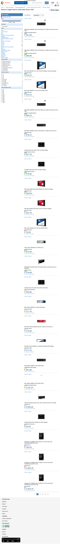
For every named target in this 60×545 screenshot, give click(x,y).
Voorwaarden (5, 536)
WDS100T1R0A (28, 210)
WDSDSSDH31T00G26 (29, 152)
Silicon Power (4, 51)
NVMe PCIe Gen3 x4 (6, 61)
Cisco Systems (4, 31)
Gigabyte (3, 36)
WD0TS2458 (27, 444)
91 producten (27, 15)
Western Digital (46, 7)
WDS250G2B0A (28, 229)
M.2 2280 (3, 81)
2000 (2, 95)
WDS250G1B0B (28, 309)
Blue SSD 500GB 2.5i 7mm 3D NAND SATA (36, 90)
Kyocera (3, 43)
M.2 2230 (3, 80)
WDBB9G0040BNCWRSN (30, 385)
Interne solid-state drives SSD (34, 7)
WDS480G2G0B (28, 249)
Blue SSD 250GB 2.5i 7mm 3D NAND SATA (36, 228)
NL (55, 5)
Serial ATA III (4, 70)
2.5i (2, 76)
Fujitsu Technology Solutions (7, 35)
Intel (2, 39)
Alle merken (5, 520)
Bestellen (4, 501)
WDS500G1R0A (28, 191)
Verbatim (3, 56)
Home (2, 7)
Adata (2, 30)
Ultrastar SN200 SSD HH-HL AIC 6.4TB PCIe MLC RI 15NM (40, 402)
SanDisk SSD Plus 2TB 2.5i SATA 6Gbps (35, 169)
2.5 (2, 74)
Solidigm (3, 52)
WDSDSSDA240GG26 (29, 424)
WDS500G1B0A (28, 72)
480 (2, 92)
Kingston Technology (5, 41)
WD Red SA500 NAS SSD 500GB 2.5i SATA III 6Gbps (38, 189)
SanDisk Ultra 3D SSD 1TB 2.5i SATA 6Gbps (36, 150)
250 (2, 90)
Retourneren (5, 511)
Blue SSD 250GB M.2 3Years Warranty (34, 307)
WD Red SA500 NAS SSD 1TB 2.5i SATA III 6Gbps (37, 208)
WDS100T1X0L (27, 270)
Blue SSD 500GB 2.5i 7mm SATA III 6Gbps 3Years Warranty (40, 71)
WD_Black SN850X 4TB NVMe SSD (34, 383)
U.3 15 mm (4, 85)
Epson (2, 34)
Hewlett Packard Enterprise (7, 38)
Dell (2, 32)
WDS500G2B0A (28, 92)
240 (2, 89)
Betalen (4, 504)
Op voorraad (4, 26)
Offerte (3, 513)
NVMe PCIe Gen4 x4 (6, 65)
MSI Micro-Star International (7, 46)
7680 (2, 100)
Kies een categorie (20, 2)
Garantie (4, 508)
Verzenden (4, 506)
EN (58, 5)
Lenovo (2, 44)
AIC (2, 78)
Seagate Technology (5, 50)
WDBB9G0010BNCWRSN (30, 367)
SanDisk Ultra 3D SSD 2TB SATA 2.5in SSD (36, 287)
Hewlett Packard (4, 37)
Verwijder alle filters (6, 17)
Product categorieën (6, 518)
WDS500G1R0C (28, 328)
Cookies (4, 534)
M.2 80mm (4, 84)
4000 (2, 98)
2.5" (2, 75)
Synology (3, 54)
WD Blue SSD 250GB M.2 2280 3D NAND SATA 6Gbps (39, 346)
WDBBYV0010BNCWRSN (30, 53)
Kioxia (2, 42)
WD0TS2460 (27, 465)
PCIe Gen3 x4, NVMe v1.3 (7, 67)
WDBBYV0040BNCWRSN (30, 113)
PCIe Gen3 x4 (4, 66)
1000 (2, 94)
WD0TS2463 (27, 486)
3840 (2, 97)
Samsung (3, 49)
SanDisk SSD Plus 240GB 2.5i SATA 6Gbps (36, 422)
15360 (3, 102)
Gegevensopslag (9, 7)
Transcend (3, 55)
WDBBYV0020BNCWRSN (30, 32)
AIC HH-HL (4, 79)
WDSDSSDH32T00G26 (29, 289)
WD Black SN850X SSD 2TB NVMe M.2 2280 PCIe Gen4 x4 (40, 130)
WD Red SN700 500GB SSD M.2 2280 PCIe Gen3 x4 (38, 326)
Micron (2, 45)
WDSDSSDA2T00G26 (29, 171)
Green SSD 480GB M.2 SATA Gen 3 (34, 247)
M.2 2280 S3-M (4, 83)
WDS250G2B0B (28, 348)
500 (2, 93)
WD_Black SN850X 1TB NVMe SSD (34, 365)
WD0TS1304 (27, 404)
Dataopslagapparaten (20, 7)
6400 (2, 99)
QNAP (2, 48)
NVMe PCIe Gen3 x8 (6, 62)
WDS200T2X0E (28, 132)
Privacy (4, 531)
